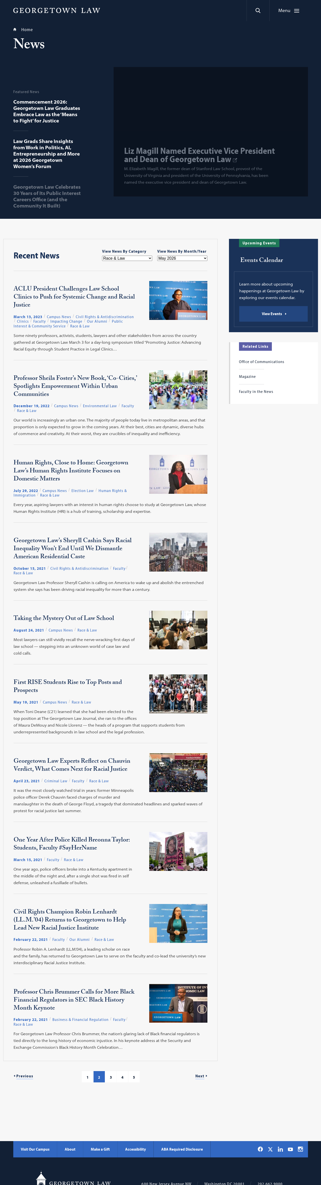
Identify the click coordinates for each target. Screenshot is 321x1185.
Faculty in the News (256, 391)
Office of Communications (261, 361)
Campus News (59, 316)
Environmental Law (100, 405)
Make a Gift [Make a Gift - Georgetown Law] (100, 1149)
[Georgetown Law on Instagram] (300, 1149)
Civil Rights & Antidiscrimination (105, 316)
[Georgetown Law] (56, 10)
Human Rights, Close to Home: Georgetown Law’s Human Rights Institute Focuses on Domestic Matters (71, 472)
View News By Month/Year (182, 251)
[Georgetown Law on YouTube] (290, 1149)
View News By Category (124, 251)
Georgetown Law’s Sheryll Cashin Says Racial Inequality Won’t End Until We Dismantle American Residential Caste (73, 549)
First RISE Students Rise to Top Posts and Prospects (68, 687)
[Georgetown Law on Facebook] (260, 1149)
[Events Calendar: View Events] (273, 314)
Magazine (247, 376)
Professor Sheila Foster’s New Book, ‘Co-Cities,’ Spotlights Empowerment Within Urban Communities (75, 387)
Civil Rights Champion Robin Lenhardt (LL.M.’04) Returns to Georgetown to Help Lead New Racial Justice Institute (70, 921)
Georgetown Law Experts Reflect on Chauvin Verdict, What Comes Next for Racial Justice (72, 766)
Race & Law (80, 325)
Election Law (82, 490)
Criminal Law (55, 780)
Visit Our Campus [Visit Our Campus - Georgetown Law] (35, 1149)
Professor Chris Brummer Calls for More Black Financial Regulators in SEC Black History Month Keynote (74, 1001)
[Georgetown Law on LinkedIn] (280, 1149)
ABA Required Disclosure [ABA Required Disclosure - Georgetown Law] (182, 1149)
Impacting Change (66, 321)
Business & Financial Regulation (80, 1019)
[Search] (258, 10)
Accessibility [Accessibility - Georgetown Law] (135, 1149)
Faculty (39, 321)
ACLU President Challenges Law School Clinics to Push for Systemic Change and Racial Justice (74, 298)
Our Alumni (97, 321)
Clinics (23, 321)
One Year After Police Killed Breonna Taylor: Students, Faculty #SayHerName (72, 845)
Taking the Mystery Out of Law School (64, 619)
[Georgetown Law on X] (270, 1149)
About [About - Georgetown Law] (70, 1149)
